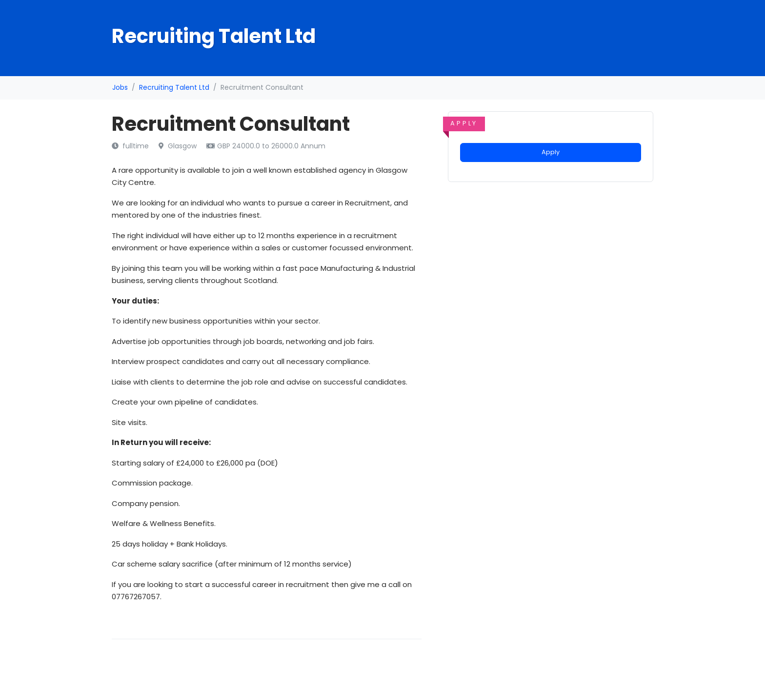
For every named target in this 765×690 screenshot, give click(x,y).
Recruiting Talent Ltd (174, 87)
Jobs (120, 87)
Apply (551, 152)
